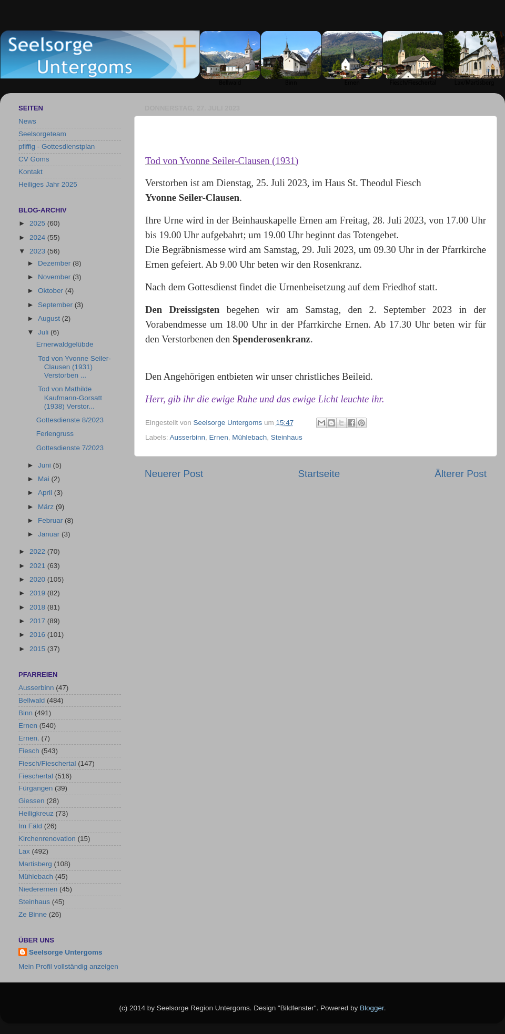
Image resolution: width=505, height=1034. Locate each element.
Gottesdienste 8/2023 (70, 420)
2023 (38, 251)
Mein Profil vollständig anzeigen (68, 966)
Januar (50, 534)
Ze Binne (32, 914)
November (55, 277)
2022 (38, 551)
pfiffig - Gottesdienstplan (56, 146)
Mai (45, 479)
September (56, 305)
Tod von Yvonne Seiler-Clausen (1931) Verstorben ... (73, 366)
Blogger (372, 1008)
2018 (38, 607)
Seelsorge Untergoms (66, 952)
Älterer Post (461, 473)
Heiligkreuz (36, 813)
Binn (25, 713)
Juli (44, 332)
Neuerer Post (174, 473)
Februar (51, 520)
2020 (38, 579)
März (47, 507)
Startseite (319, 473)
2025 (38, 223)
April (46, 492)
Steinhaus (286, 437)
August (50, 318)
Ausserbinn (188, 437)
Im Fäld (30, 826)
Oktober (51, 291)
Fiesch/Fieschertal (47, 763)
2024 (38, 237)
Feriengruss (55, 434)
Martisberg (35, 864)
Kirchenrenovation (47, 839)
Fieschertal (35, 776)
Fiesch (28, 751)
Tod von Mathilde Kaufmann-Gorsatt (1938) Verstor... (69, 397)
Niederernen (37, 889)
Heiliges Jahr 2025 (47, 184)
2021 (38, 566)
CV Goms (33, 159)
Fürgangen (35, 788)
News (27, 121)
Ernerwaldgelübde (65, 344)
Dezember (55, 263)
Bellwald (31, 700)
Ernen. (28, 738)
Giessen (31, 801)
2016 (38, 634)
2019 (38, 593)
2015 (38, 649)
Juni (45, 465)
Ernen (218, 437)
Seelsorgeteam (42, 134)
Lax (24, 851)
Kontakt (30, 172)
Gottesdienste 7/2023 (70, 448)
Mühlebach (249, 437)
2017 (38, 621)
